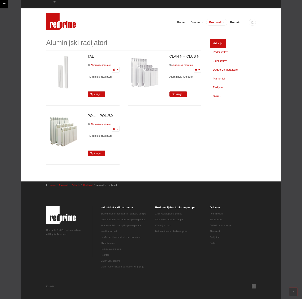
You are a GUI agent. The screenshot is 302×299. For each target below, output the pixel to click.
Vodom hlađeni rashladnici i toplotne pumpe (123, 219)
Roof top (105, 255)
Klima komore (108, 243)
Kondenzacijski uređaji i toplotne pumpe (121, 225)
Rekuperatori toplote (111, 249)
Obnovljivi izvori (163, 225)
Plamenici (219, 78)
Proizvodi (216, 22)
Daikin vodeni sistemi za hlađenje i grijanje (122, 266)
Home (181, 22)
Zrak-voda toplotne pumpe (168, 213)
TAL (91, 56)
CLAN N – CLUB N (184, 56)
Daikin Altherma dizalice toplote (171, 231)
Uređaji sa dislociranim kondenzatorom (121, 237)
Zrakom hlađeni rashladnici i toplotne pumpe (123, 213)
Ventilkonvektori (109, 231)
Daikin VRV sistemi (110, 260)
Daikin (216, 96)
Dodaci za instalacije (225, 69)
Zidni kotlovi (220, 60)
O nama (196, 22)
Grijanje (218, 43)
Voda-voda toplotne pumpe (169, 219)
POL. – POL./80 (100, 116)
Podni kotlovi (220, 52)
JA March (61, 215)
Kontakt (235, 22)
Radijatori (218, 87)
